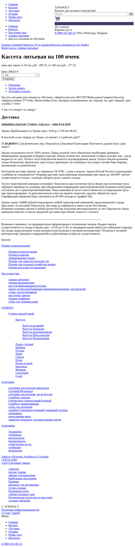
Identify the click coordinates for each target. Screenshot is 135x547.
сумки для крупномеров (22, 292)
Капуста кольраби (33, 325)
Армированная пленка (21, 258)
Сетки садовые (17, 487)
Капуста (20, 319)
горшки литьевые (18, 35)
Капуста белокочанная (35, 338)
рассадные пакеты (19, 295)
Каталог (13, 29)
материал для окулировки (23, 484)
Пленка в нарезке (18, 254)
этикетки (13, 468)
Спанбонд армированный (23, 403)
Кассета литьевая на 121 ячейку (70, 44)
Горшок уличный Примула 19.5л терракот (26, 44)
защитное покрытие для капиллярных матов (34, 419)
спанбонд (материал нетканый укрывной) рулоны (38, 410)
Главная (13, 26)
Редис (18, 360)
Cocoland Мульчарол (20, 391)
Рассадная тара (17, 32)
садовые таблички (19, 500)
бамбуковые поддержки (22, 478)
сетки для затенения (20, 406)
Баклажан (21, 366)
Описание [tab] (14, 84)
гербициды (14, 434)
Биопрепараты (17, 441)
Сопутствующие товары (15, 462)
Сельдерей (21, 372)
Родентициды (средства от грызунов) (30, 497)
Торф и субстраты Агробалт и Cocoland (24, 456)
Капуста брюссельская (35, 335)
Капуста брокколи (33, 328)
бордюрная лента (18, 491)
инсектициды (16, 437)
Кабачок (20, 347)
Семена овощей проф (21, 313)
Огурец (19, 350)
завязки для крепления (21, 475)
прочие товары (17, 472)
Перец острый (23, 363)
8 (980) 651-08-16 (65, 33)
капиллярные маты (19, 416)
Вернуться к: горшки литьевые (19, 47)
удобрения (14, 447)
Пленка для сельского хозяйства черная (32, 264)
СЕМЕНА (7, 307)
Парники (13, 481)
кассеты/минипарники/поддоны (27, 285)
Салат (18, 375)
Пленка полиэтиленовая (15, 245)
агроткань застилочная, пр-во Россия (30, 394)
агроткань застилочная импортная (28, 387)
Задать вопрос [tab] (16, 88)
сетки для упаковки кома (23, 301)
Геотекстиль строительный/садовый (29, 400)
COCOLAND (9, 459)
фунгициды (15, 450)
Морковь (20, 369)
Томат (18, 353)
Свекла (19, 356)
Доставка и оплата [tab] (19, 91)
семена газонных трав (21, 494)
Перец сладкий (24, 344)
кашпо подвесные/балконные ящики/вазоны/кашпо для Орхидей (46, 288)
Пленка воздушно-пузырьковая (27, 267)
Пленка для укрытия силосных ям (28, 261)
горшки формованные (21, 282)
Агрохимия (8, 425)
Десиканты (15, 431)
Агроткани (7, 381)
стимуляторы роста (19, 444)
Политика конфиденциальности (20, 509)
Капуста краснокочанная (37, 331)
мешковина (15, 413)
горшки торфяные (19, 298)
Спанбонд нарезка (19, 397)
